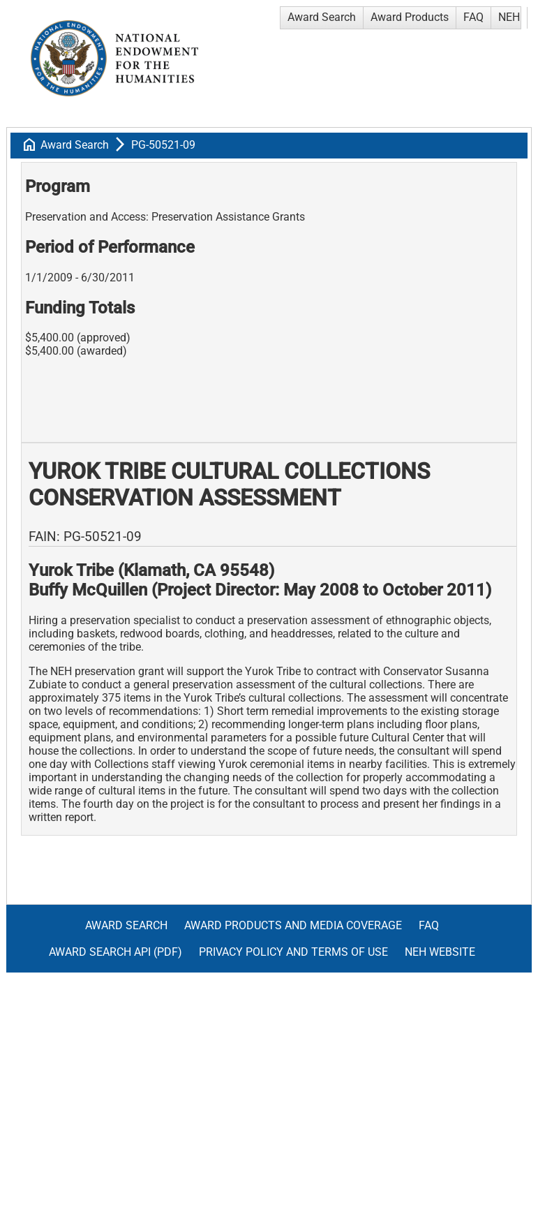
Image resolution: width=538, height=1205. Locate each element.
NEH (509, 17)
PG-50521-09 (163, 144)
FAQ (473, 17)
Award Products (410, 17)
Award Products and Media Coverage (293, 925)
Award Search (321, 17)
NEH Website (440, 952)
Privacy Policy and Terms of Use (293, 952)
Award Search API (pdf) (115, 952)
